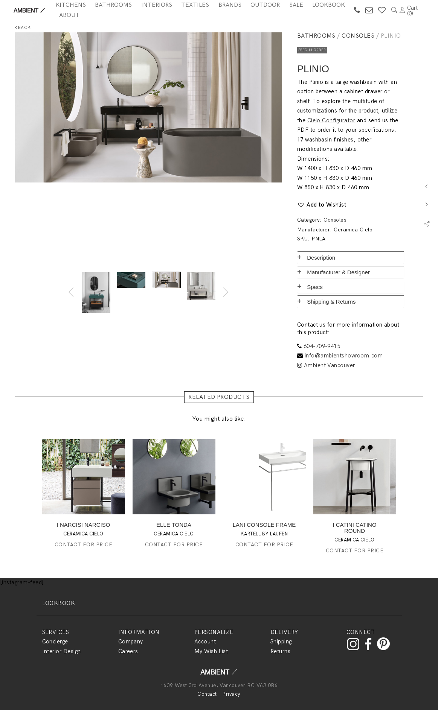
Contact (207, 694)
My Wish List (211, 651)
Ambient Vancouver (326, 365)
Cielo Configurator (331, 120)
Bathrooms (316, 36)
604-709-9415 (322, 346)
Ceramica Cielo (353, 230)
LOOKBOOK (58, 603)
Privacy (231, 694)
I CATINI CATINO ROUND (354, 527)
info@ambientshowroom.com (344, 355)
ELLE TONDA (173, 524)
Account (205, 641)
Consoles (358, 36)
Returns (280, 651)
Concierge (55, 641)
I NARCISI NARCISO (83, 524)
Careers (128, 651)
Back (23, 27)
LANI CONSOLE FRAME (264, 524)
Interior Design (61, 651)
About (69, 15)
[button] (321, 205)
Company (130, 641)
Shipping (281, 641)
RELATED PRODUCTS (219, 397)
